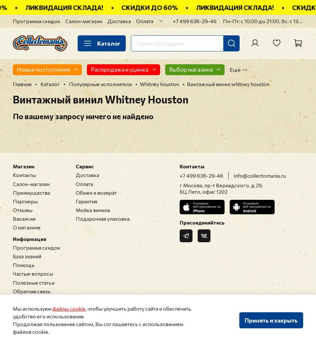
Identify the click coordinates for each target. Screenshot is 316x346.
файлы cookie (68, 309)
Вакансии (24, 219)
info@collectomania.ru (260, 176)
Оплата (144, 21)
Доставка (119, 21)
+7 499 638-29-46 (195, 21)
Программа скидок (36, 21)
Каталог (101, 43)
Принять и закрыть (271, 320)
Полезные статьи (34, 282)
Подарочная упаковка (103, 219)
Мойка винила (93, 210)
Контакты (24, 175)
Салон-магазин (83, 21)
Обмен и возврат (96, 193)
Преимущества (31, 193)
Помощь (24, 265)
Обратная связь (32, 291)
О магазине (26, 227)
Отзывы (22, 210)
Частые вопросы (33, 274)
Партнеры (25, 201)
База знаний (27, 256)
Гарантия (86, 201)
